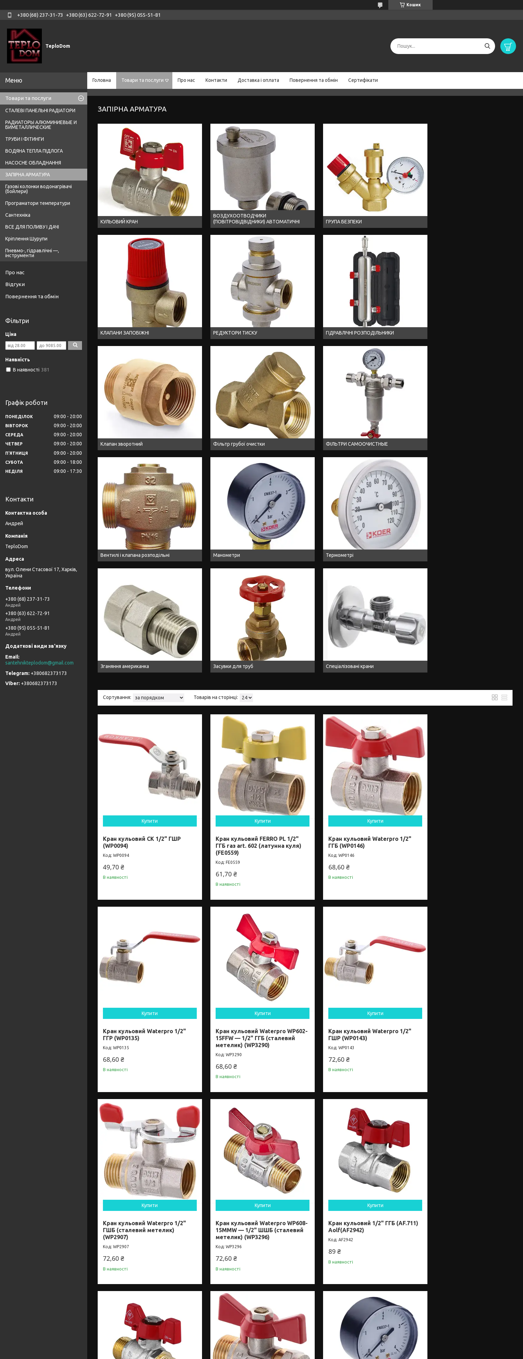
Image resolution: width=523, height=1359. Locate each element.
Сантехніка (17, 215)
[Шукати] (487, 46)
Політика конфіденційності (302, 1352)
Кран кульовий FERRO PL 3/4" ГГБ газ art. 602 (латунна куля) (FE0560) (134, 1041)
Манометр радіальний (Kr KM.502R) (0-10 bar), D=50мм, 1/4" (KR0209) (389, 867)
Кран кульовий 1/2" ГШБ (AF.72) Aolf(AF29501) (300, 1038)
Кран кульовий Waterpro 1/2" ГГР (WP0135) (382, 511)
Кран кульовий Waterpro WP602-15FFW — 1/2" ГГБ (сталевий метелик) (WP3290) (470, 518)
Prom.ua (295, 1339)
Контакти (216, 80)
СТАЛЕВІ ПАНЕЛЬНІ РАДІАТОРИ (40, 110)
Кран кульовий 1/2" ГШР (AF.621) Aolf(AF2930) (215, 1038)
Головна (101, 80)
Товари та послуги (142, 80)
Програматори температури (37, 203)
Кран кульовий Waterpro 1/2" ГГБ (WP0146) (297, 511)
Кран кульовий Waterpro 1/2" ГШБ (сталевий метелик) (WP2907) (217, 692)
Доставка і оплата (258, 80)
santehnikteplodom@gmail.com (39, 663)
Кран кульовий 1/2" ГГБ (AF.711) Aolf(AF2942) (384, 689)
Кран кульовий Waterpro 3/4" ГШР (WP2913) (214, 1209)
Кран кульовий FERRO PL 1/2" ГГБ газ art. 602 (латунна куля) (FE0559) (219, 514)
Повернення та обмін (314, 80)
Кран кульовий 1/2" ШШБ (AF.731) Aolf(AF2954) (469, 689)
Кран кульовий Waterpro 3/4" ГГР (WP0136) (466, 1038)
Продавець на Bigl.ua (261, 1346)
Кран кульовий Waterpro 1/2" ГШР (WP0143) (129, 689)
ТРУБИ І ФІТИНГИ (24, 139)
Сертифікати (363, 80)
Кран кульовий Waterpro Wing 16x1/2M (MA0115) (136, 867)
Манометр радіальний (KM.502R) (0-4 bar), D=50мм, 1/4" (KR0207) (220, 867)
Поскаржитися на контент (244, 1352)
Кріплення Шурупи (26, 238)
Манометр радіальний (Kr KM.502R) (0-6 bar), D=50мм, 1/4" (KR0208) (304, 867)
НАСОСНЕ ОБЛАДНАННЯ (33, 163)
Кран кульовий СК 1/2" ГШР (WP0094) (135, 507)
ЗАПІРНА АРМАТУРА (27, 174)
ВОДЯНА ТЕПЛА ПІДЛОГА (34, 151)
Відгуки (15, 284)
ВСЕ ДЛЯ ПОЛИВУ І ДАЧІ (32, 227)
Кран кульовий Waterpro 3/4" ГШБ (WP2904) (383, 1209)
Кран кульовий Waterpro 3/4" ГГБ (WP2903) (382, 1038)
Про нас (186, 80)
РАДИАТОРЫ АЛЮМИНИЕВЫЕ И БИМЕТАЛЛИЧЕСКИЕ (41, 125)
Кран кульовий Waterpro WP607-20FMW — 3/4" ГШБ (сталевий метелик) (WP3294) (301, 1216)
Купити (136, 486)
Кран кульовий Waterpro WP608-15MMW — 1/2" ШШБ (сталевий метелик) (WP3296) (301, 696)
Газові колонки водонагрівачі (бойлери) (38, 189)
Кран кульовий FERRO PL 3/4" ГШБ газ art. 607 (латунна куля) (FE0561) (135, 1213)
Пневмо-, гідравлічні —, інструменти (32, 253)
